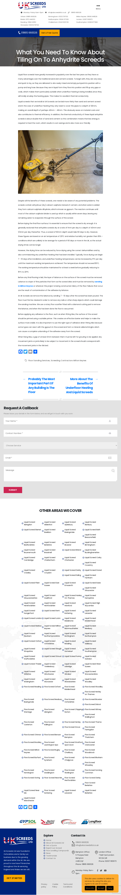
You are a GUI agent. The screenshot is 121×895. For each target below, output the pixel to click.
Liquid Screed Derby (73, 570)
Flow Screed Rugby (52, 750)
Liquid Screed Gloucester (90, 589)
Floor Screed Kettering (49, 791)
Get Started (14, 878)
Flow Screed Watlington (70, 771)
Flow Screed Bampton (70, 736)
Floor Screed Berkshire (90, 784)
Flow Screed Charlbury (70, 751)
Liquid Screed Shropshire (29, 650)
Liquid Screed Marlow (32, 626)
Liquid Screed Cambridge (29, 559)
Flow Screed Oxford (52, 687)
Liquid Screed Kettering (70, 612)
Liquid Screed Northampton (90, 634)
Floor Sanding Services (39, 360)
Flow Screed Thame (93, 722)
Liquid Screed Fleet (32, 583)
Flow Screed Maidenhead (70, 688)
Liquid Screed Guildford (49, 596)
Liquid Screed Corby (93, 558)
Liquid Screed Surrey (73, 656)
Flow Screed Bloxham (94, 757)
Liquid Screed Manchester (29, 799)
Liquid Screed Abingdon (29, 523)
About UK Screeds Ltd (55, 843)
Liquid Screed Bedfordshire (29, 543)
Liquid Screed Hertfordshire (49, 604)
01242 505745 (58, 22)
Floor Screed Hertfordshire (70, 779)
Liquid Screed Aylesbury (70, 523)
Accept (101, 888)
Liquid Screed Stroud (52, 656)
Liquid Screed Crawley (29, 571)
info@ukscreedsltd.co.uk (55, 12)
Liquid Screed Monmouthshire (71, 627)
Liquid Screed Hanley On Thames (73, 596)
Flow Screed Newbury (53, 699)
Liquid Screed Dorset (93, 570)
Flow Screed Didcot (93, 704)
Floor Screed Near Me (53, 778)
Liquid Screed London (33, 618)
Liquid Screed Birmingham (90, 543)
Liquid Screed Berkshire (49, 543)
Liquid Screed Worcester (49, 680)
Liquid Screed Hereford (70, 604)
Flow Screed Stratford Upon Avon (74, 743)
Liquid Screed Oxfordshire (49, 642)
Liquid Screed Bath (92, 530)
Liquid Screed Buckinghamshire (92, 551)
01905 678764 (30, 25)
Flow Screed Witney (93, 709)
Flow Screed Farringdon (90, 728)
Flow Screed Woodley (94, 687)
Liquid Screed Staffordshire (29, 657)
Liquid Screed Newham (29, 634)
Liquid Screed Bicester (70, 543)
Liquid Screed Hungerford (29, 612)
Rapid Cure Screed (54, 848)
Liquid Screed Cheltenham (49, 559)
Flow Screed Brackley (32, 742)
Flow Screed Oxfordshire (70, 700)
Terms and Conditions (67, 885)
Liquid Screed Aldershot (49, 523)
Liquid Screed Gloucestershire (30, 596)
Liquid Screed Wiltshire (29, 673)
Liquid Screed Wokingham (29, 680)
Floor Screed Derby (93, 778)
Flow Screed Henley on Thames (93, 693)
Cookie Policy (55, 885)
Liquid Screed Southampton (91, 650)
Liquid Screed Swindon (90, 657)
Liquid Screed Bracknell (49, 551)
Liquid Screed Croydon (49, 571)
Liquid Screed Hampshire (90, 596)
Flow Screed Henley (73, 722)
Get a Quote (51, 845)
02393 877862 (87, 22)
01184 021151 (28, 22)
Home (48, 840)
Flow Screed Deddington (49, 771)
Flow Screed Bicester (93, 699)
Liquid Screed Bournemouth (30, 551)
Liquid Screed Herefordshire (29, 604)
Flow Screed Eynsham (49, 759)
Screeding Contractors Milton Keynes (69, 360)
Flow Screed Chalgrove (70, 759)
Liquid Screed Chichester (70, 559)
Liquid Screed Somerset (70, 650)
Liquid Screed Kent (52, 611)
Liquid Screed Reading (70, 642)
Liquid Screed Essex (93, 583)
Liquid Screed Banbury (90, 523)
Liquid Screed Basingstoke (70, 531)
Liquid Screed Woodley (90, 680)
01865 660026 (74, 12)
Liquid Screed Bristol (73, 550)
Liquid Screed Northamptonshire (52, 634)
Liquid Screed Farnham (90, 576)
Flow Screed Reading (32, 687)
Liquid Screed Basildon (49, 531)
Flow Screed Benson (52, 735)
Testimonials (51, 856)
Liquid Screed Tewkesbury (49, 665)
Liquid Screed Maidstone (70, 619)
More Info (90, 888)
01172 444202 (28, 19)
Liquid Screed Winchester (49, 673)
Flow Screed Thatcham (90, 736)
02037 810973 (84, 19)
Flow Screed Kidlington (49, 723)
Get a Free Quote (49, 32)
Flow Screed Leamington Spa (51, 743)
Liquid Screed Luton (52, 618)
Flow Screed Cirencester (90, 743)
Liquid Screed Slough (52, 649)
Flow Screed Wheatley (90, 764)
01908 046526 (86, 16)
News (48, 853)
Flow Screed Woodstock (90, 751)
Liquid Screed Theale (32, 664)
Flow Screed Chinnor (32, 735)
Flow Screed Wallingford (90, 715)
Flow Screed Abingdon (49, 710)
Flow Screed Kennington (29, 771)
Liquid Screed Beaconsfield (90, 536)
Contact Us (51, 858)
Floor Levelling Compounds (57, 851)
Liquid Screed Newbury (90, 627)
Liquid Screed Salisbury (90, 642)
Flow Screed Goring (32, 778)
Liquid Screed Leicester (90, 612)
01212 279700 (58, 16)
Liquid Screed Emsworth (70, 584)
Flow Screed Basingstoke (29, 700)
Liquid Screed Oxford (32, 641)
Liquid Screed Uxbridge (70, 665)
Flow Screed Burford (32, 757)
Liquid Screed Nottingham (70, 634)
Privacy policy (44, 885)
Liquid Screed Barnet (32, 530)
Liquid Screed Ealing (73, 575)
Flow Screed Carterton (29, 723)
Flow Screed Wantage (29, 710)
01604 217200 (58, 19)
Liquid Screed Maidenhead (90, 619)
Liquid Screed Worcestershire (91, 673)
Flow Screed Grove (72, 727)
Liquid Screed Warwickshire (70, 680)
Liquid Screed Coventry (90, 564)
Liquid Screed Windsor (70, 673)
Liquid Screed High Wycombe (92, 604)
